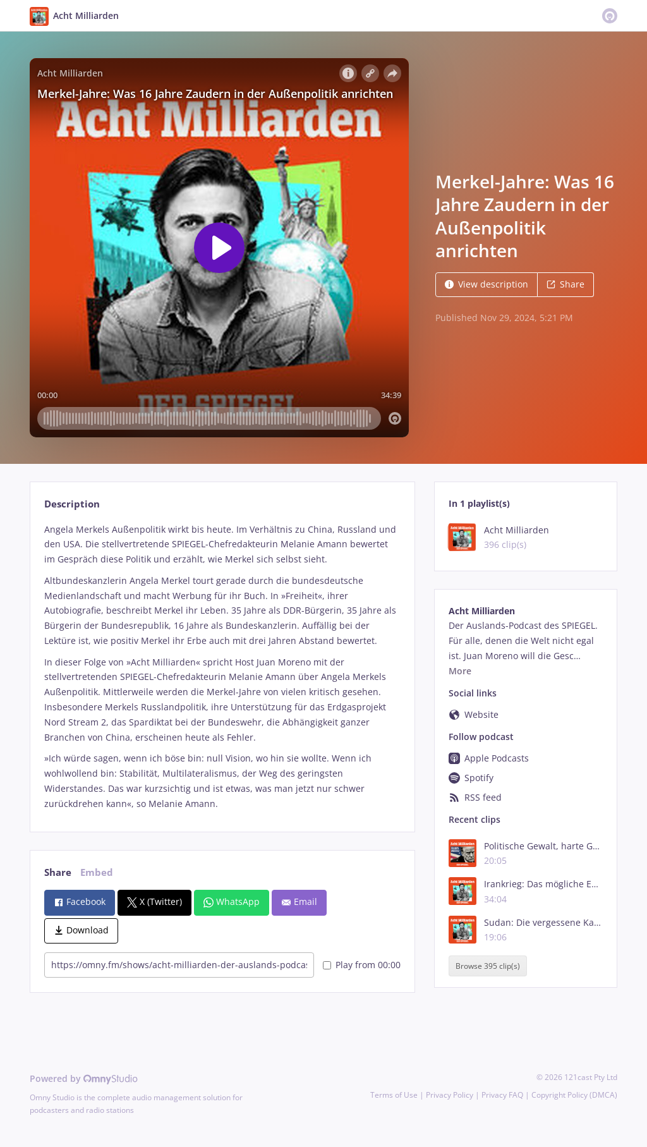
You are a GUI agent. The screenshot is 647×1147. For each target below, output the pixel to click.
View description (486, 284)
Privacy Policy (449, 1094)
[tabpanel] (222, 666)
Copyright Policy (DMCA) (574, 1094)
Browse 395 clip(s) (488, 966)
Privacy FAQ (502, 1094)
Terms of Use (394, 1094)
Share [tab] (57, 872)
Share (565, 284)
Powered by (84, 1078)
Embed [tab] (96, 872)
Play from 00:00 (362, 965)
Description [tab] (72, 504)
